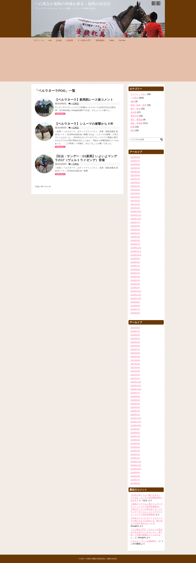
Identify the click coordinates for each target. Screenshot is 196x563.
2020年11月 (135, 215)
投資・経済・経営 (138, 105)
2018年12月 (135, 291)
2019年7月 (135, 266)
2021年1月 (135, 208)
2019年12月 (135, 248)
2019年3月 (135, 280)
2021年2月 (135, 204)
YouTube (121, 40)
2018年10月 (135, 298)
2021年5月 (135, 193)
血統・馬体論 (136, 123)
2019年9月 (135, 259)
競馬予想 (134, 116)
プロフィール (38, 40)
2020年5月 (135, 230)
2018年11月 (135, 295)
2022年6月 (135, 183)
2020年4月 (135, 233)
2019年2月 (135, 284)
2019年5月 (135, 273)
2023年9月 (135, 157)
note (50, 40)
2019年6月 (135, 270)
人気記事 (69, 40)
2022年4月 (135, 186)
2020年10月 (135, 219)
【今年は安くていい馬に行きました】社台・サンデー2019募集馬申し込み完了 (146, 497)
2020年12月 (135, 212)
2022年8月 (135, 175)
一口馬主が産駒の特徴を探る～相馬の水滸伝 (72, 4)
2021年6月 (135, 190)
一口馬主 (75, 104)
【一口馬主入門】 (84, 40)
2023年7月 (135, 161)
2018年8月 (135, 306)
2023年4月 (135, 172)
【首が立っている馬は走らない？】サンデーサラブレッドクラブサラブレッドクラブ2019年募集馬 (146, 512)
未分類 (133, 112)
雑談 (132, 130)
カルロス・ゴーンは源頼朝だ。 (144, 541)
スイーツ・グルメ (138, 94)
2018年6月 (135, 313)
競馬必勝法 (100, 40)
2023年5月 (135, 168)
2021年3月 (135, 201)
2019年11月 (135, 251)
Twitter (111, 40)
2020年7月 (135, 222)
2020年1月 (135, 244)
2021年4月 (135, 197)
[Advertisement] (98, 61)
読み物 (58, 40)
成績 (132, 101)
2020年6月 (135, 226)
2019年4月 (135, 277)
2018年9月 (135, 302)
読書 (132, 127)
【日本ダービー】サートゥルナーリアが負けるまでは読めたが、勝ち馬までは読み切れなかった (146, 520)
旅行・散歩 (135, 109)
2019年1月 (135, 288)
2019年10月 (135, 255)
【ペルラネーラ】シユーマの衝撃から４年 (84, 123)
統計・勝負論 (136, 120)
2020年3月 (135, 237)
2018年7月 (135, 309)
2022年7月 (135, 179)
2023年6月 (135, 164)
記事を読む (60, 114)
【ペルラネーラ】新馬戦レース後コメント (84, 99)
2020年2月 (135, 241)
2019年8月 (135, 262)
